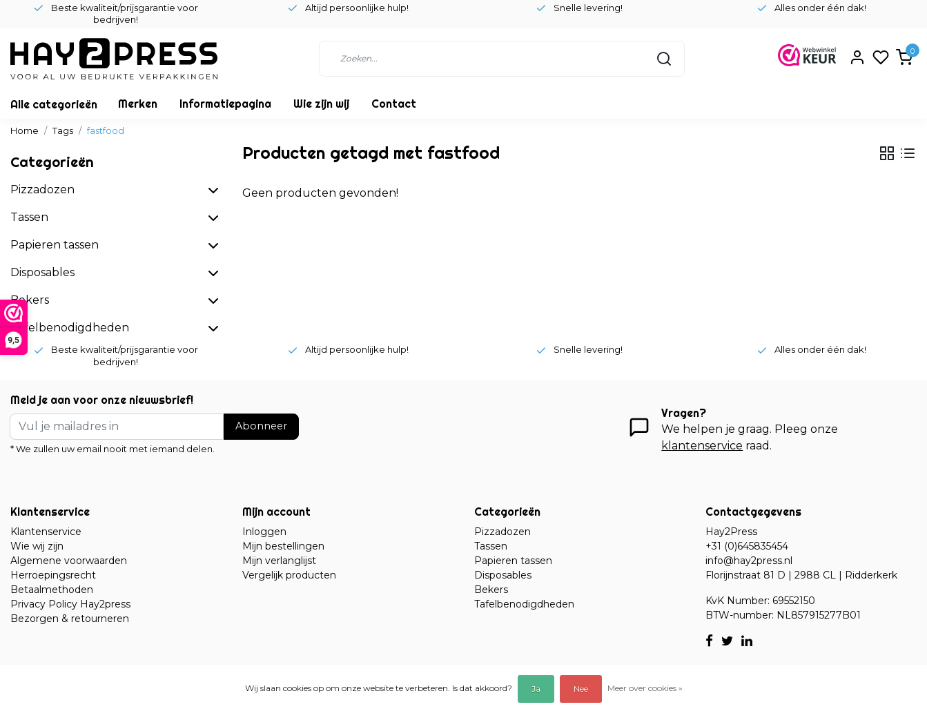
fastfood (105, 131)
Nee (581, 688)
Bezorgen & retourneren (69, 618)
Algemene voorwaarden (68, 560)
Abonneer (261, 426)
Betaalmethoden (51, 589)
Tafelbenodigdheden (524, 604)
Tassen (490, 546)
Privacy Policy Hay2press (70, 604)
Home (24, 131)
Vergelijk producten (289, 575)
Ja (535, 688)
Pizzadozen (502, 531)
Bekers (491, 589)
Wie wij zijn (37, 546)
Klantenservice (45, 531)
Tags (62, 131)
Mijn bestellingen (283, 546)
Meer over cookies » (645, 688)
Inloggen (264, 531)
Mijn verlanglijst (279, 560)
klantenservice (702, 445)
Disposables (502, 575)
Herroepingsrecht (53, 575)
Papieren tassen (513, 560)
